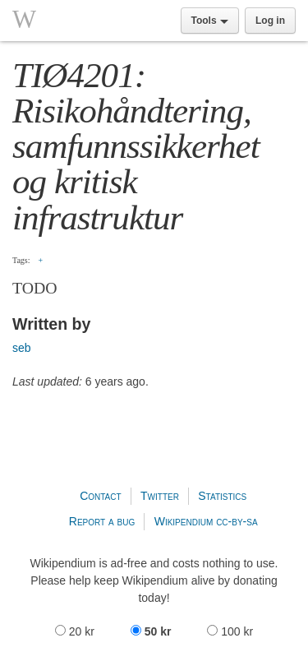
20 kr (76, 631)
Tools (209, 21)
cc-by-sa (236, 521)
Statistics (222, 495)
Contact (100, 495)
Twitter (159, 495)
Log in (270, 20)
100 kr (230, 631)
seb (21, 347)
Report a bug (102, 521)
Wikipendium (184, 521)
